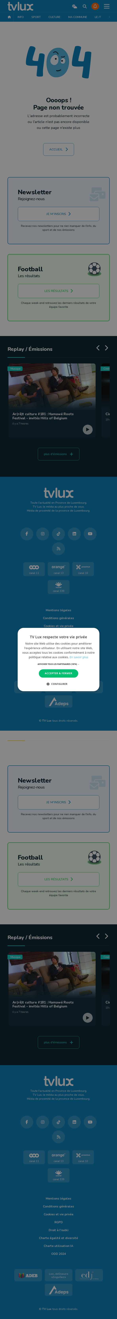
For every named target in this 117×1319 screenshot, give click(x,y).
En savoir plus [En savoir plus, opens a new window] (79, 657)
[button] (58, 664)
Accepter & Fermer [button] (58, 673)
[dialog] (59, 659)
